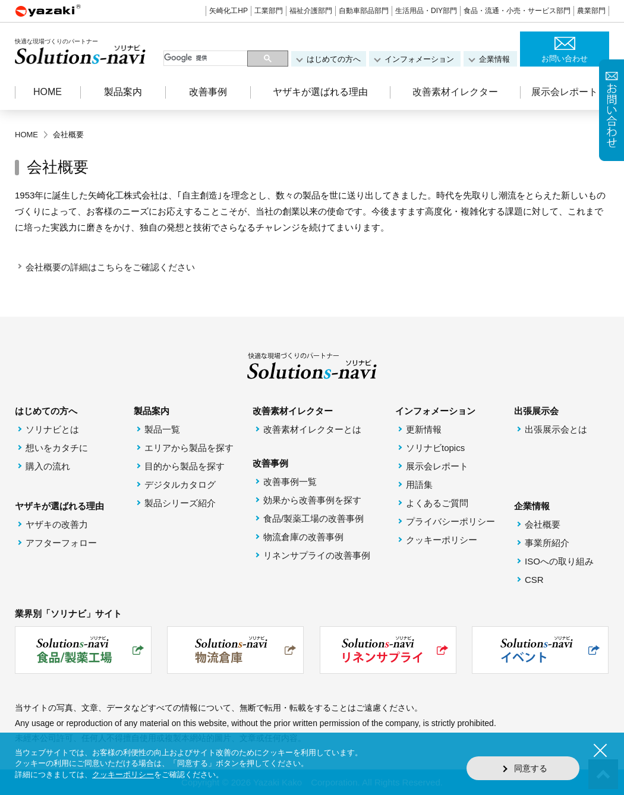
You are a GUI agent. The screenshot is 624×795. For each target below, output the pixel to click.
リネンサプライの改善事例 (316, 555)
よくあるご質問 (437, 503)
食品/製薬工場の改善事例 (313, 518)
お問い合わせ (564, 58)
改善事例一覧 (290, 482)
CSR (534, 580)
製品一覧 (162, 429)
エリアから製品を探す (189, 448)
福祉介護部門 (310, 11)
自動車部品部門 (364, 11)
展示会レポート (564, 92)
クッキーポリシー (441, 540)
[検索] (206, 58)
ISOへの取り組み (559, 561)
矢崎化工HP (228, 11)
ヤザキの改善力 (57, 524)
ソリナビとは (52, 429)
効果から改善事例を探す (312, 500)
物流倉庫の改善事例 (303, 537)
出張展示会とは (556, 429)
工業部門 (268, 11)
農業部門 (591, 11)
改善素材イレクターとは (312, 429)
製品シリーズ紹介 (180, 503)
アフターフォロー (61, 543)
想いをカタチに (57, 448)
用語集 (419, 484)
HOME (47, 92)
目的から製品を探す (184, 466)
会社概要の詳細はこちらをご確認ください (110, 267)
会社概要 (542, 524)
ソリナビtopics (435, 448)
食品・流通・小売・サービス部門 (517, 11)
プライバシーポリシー (450, 521)
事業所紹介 (547, 543)
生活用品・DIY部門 (426, 11)
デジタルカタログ (180, 484)
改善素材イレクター (455, 92)
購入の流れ (48, 466)
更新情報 (424, 429)
